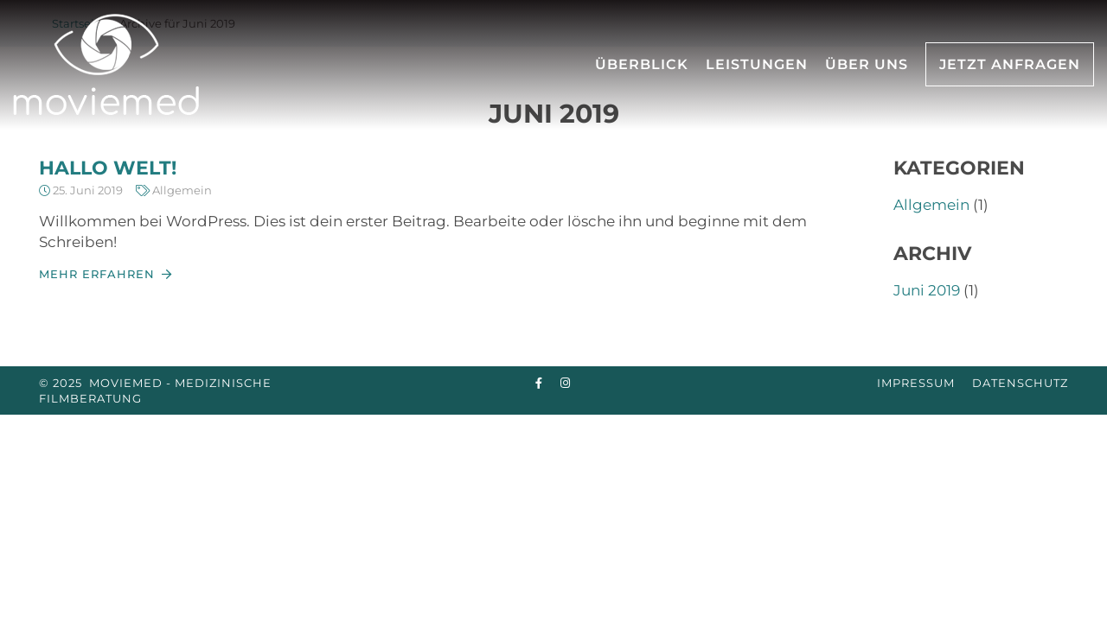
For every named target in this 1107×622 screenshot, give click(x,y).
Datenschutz (1020, 383)
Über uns (866, 64)
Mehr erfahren (97, 274)
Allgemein (182, 190)
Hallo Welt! (107, 168)
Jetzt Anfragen (1009, 64)
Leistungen (757, 64)
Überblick (641, 64)
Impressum (916, 383)
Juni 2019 (926, 290)
